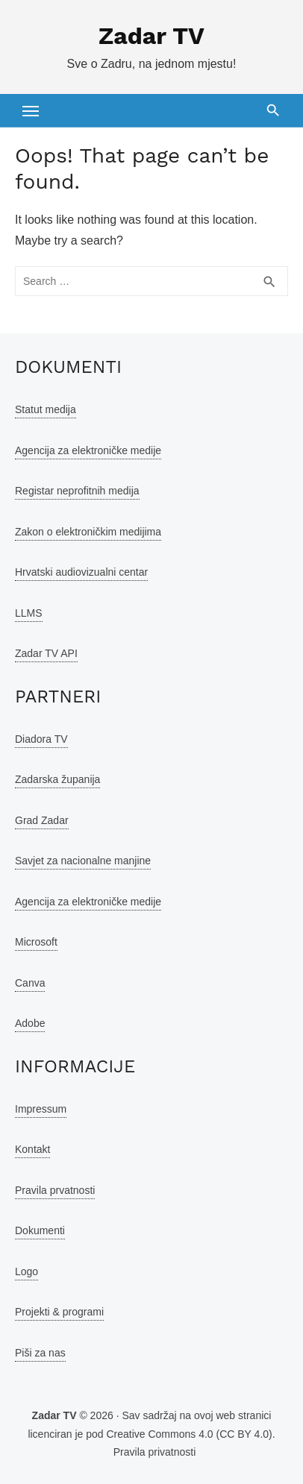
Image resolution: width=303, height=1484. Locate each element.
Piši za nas (40, 1353)
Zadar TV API (46, 653)
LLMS (29, 613)
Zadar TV (151, 36)
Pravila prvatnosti (55, 1190)
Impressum (40, 1109)
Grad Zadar (42, 820)
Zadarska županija (57, 779)
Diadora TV (41, 739)
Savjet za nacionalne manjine (83, 861)
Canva (30, 983)
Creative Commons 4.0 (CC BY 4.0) (189, 1434)
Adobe (30, 1023)
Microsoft (36, 942)
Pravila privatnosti (154, 1452)
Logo (26, 1271)
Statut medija (45, 409)
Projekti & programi (59, 1312)
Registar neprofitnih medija (77, 491)
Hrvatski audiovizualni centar (81, 572)
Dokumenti (40, 1230)
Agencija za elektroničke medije (88, 450)
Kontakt (32, 1149)
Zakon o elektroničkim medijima (88, 532)
